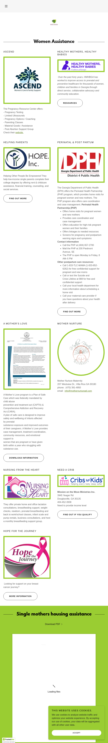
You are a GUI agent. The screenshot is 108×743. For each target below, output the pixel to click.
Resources (67, 103)
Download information (20, 458)
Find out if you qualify (74, 515)
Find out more (15, 198)
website (19, 132)
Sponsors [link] (54, 690)
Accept (76, 733)
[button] (6, 6)
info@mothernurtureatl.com (78, 391)
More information (17, 596)
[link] (54, 22)
